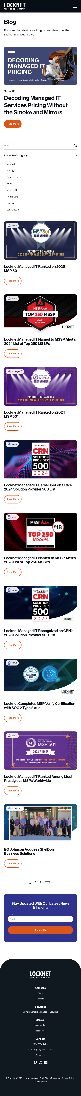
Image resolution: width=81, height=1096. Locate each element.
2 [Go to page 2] (35, 878)
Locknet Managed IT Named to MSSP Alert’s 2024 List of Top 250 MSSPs (40, 338)
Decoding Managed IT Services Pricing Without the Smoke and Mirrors (36, 105)
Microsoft (12, 186)
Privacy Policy (67, 1074)
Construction (13, 206)
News (10, 180)
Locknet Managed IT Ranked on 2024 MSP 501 (34, 411)
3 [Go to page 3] (40, 878)
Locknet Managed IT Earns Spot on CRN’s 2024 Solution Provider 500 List (38, 483)
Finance (11, 199)
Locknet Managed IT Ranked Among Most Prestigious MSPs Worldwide (38, 775)
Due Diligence (40, 1078)
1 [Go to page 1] (30, 878)
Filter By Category (15, 152)
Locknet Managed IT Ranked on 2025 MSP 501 (34, 265)
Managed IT (13, 167)
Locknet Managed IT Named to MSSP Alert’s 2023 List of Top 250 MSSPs (40, 556)
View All (11, 160)
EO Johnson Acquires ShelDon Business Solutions (29, 848)
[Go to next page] (48, 878)
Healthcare (12, 193)
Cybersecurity (14, 173)
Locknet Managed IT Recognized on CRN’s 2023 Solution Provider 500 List (38, 629)
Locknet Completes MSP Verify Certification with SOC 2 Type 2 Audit (39, 702)
